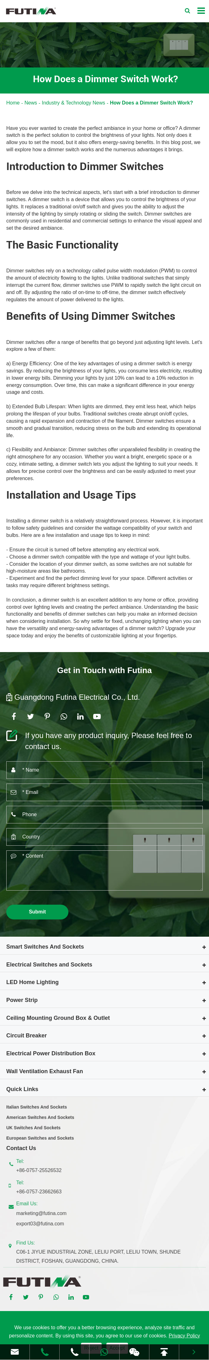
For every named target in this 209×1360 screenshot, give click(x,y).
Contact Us (21, 1148)
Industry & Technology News (73, 102)
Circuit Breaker (26, 1035)
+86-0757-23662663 (42, 1191)
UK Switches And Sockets (33, 1130)
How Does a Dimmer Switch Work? (151, 102)
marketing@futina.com (44, 1213)
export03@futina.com (43, 1223)
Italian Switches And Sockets (36, 1109)
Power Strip (22, 1000)
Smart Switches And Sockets (45, 947)
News (30, 102)
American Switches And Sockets (40, 1120)
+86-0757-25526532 (42, 1170)
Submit (37, 911)
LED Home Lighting (32, 982)
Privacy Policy (184, 1335)
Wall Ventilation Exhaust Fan (44, 1071)
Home (13, 102)
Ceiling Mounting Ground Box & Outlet (58, 1018)
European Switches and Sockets (40, 1140)
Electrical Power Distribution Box (50, 1053)
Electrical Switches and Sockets (49, 964)
